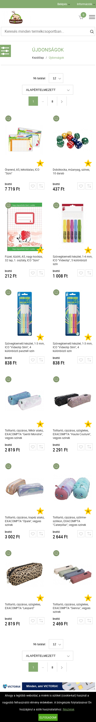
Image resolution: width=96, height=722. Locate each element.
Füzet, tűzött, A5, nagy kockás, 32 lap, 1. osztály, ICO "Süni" (24, 258)
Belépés (62, 4)
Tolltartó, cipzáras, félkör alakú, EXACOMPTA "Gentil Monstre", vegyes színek (24, 434)
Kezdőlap (38, 57)
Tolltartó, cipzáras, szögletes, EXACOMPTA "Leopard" (23, 606)
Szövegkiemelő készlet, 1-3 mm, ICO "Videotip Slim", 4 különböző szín (72, 347)
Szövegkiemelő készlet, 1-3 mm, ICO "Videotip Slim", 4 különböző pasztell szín (24, 347)
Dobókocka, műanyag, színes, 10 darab (71, 171)
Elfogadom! (48, 717)
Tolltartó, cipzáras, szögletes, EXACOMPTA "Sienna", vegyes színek (71, 607)
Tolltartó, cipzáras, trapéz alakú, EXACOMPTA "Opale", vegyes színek (24, 521)
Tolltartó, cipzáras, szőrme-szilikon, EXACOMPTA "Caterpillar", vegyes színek (69, 521)
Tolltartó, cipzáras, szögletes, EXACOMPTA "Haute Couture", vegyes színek (72, 434)
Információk (84, 4)
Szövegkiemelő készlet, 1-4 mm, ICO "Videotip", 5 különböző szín (72, 260)
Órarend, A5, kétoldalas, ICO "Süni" (22, 171)
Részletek (68, 709)
